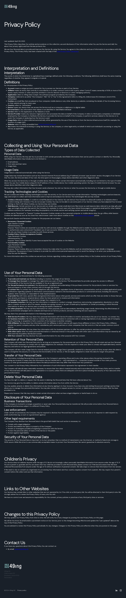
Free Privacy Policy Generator (68, 51)
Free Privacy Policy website (84, 215)
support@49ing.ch (21, 549)
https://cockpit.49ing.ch (47, 124)
